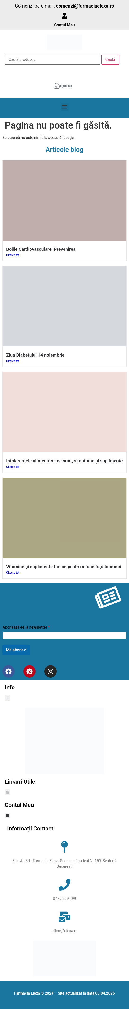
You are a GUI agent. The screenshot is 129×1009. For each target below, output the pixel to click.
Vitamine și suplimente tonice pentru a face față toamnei (63, 566)
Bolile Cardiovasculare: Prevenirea (41, 249)
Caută (110, 59)
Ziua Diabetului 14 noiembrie (35, 355)
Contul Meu (64, 24)
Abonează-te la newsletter (26, 627)
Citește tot (12, 255)
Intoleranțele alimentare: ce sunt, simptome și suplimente (64, 461)
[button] (65, 107)
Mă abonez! (16, 649)
